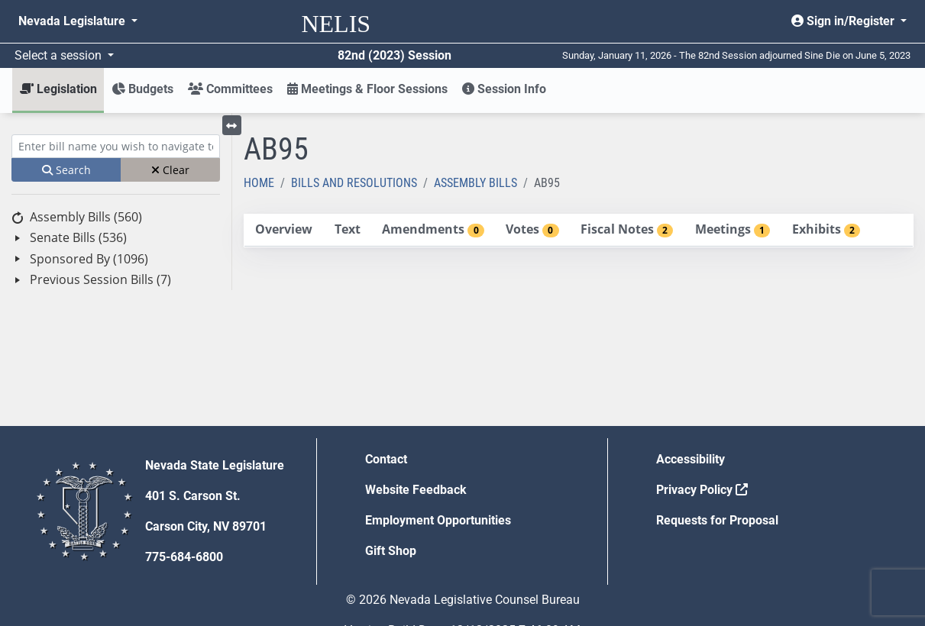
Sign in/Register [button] (844, 21)
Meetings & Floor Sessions (367, 89)
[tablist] (579, 230)
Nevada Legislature (73, 21)
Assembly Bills (475, 183)
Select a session (60, 55)
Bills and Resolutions (354, 183)
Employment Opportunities (438, 520)
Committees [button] (230, 89)
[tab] (284, 230)
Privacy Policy (702, 489)
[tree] (115, 248)
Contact (386, 459)
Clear (170, 170)
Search (66, 170)
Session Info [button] (504, 89)
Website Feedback (416, 489)
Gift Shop (390, 551)
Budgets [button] (142, 89)
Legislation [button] (58, 89)
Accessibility (690, 459)
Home (259, 183)
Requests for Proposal (717, 520)
